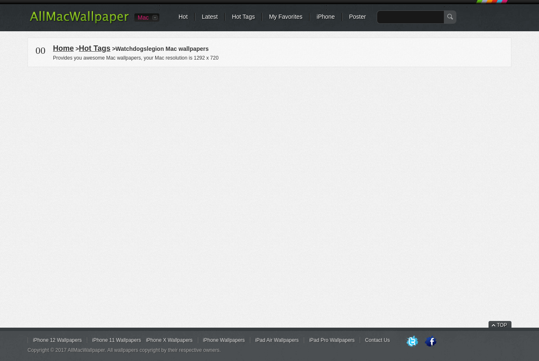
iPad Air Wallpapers (277, 340)
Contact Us (377, 340)
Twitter (412, 341)
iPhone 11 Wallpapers (116, 340)
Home (63, 48)
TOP (502, 325)
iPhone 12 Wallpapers (57, 340)
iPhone (326, 16)
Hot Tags (243, 16)
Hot (183, 16)
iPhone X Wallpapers (169, 340)
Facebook (430, 341)
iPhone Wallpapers (224, 340)
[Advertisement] (269, 126)
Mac (143, 17)
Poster (357, 16)
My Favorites (285, 16)
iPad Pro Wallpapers (332, 340)
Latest (210, 16)
